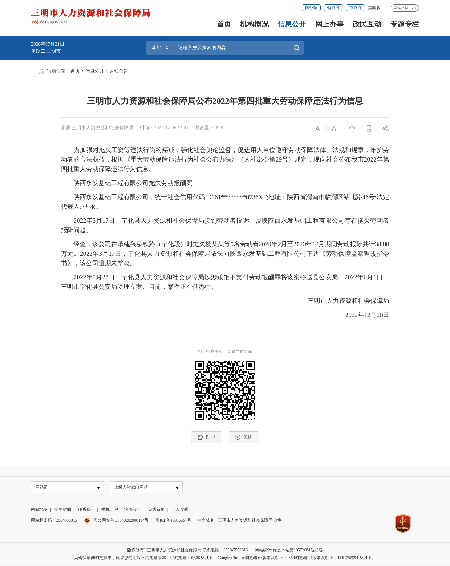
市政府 (355, 7)
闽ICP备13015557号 (173, 521)
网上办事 (329, 24)
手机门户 (109, 510)
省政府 (333, 7)
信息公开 (292, 24)
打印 (206, 437)
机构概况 (254, 24)
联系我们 (86, 510)
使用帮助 (62, 510)
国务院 (311, 7)
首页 (224, 24)
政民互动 (367, 24)
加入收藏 (179, 510)
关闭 (244, 437)
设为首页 (156, 510)
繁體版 (374, 7)
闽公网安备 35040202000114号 (116, 521)
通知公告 (118, 71)
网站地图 (39, 510)
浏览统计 (132, 510)
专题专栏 (404, 24)
